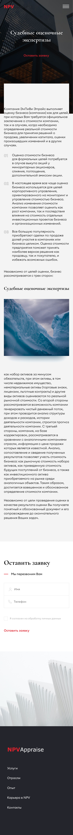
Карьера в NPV (18, 797)
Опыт (11, 788)
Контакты (14, 807)
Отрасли (13, 778)
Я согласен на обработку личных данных (32, 619)
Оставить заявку (36, 55)
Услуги (12, 768)
